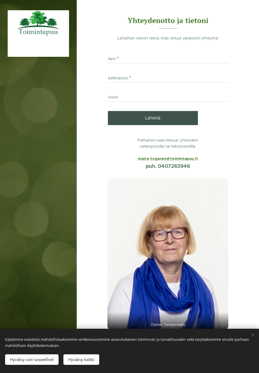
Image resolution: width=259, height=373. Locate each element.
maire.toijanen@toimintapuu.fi (168, 158)
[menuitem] (38, 185)
